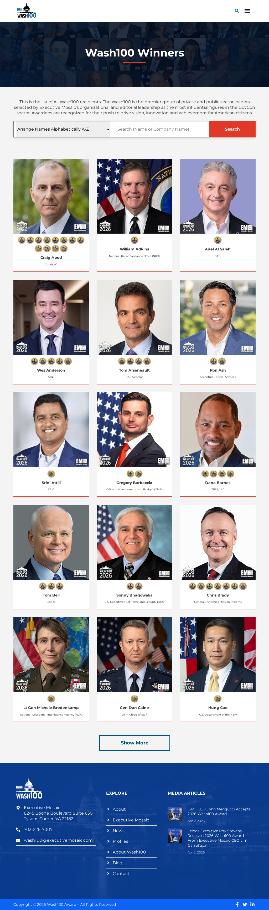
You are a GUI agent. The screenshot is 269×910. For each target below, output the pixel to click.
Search (232, 129)
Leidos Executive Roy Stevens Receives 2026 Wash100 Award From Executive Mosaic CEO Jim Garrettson (217, 838)
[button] (247, 11)
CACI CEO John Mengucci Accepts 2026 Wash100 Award (219, 811)
